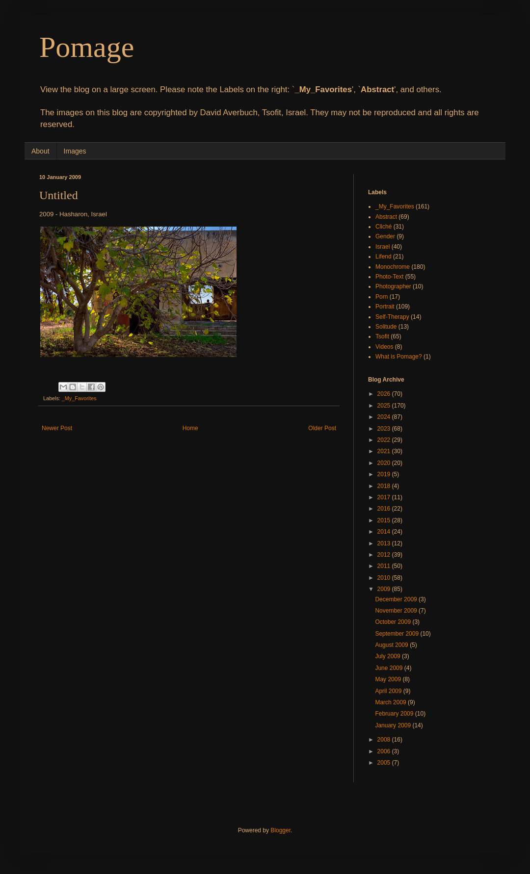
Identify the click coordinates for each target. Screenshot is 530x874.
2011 (384, 566)
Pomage (86, 47)
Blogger (280, 830)
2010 (384, 577)
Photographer (393, 286)
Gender (385, 236)
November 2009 (397, 610)
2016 (384, 508)
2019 (384, 474)
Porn (381, 296)
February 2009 (395, 713)
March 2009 (391, 702)
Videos (384, 346)
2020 (384, 463)
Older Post (322, 428)
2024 (384, 416)
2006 (384, 751)
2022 (384, 440)
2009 (384, 589)
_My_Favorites (79, 398)
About (40, 151)
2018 (384, 486)
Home (190, 428)
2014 (384, 531)
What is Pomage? (398, 356)
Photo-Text (389, 276)
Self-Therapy (392, 316)
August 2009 (392, 645)
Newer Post (57, 428)
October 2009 (393, 621)
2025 (384, 405)
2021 (384, 451)
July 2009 (388, 656)
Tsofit (382, 336)
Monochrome (392, 266)
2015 (384, 520)
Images (75, 151)
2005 (384, 762)
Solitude (386, 326)
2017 (384, 497)
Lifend (383, 256)
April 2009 (389, 691)
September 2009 (397, 633)
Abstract (386, 216)
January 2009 (393, 725)
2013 (384, 543)
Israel (382, 246)
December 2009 (397, 599)
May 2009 (388, 679)
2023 (384, 428)
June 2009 (389, 668)
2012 (384, 554)
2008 (384, 739)
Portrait (385, 306)
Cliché (383, 226)
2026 (384, 393)
